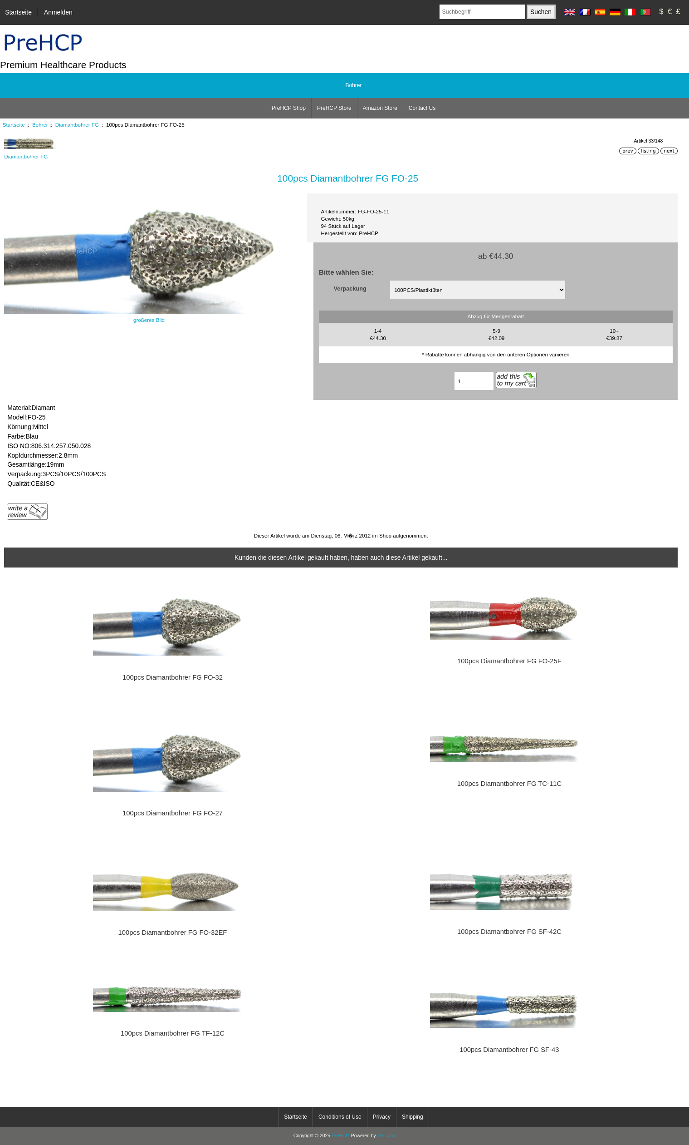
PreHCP (340, 1135)
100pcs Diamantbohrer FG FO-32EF (172, 932)
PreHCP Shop (289, 108)
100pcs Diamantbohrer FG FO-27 (172, 813)
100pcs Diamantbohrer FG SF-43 (509, 1049)
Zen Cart (386, 1135)
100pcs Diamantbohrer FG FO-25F (509, 661)
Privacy (382, 1117)
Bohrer (40, 125)
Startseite (18, 12)
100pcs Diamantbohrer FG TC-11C (509, 783)
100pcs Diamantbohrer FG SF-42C (509, 931)
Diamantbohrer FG (77, 125)
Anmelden (58, 12)
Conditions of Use (340, 1117)
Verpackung (350, 288)
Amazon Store (380, 108)
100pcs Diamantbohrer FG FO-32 (172, 677)
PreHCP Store (334, 108)
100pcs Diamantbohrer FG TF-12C (173, 1033)
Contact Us (422, 108)
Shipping (412, 1117)
